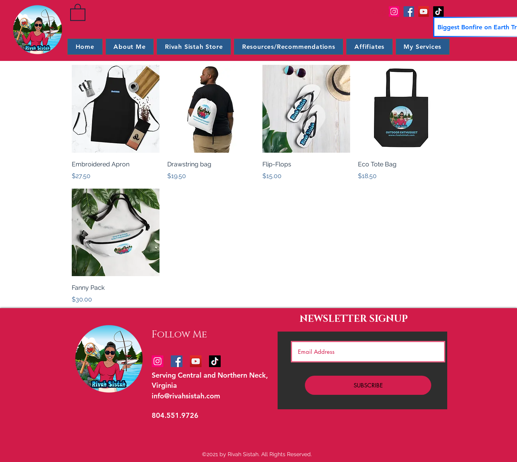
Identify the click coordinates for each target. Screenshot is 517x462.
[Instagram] (157, 361)
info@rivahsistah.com (186, 395)
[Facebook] (409, 11)
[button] (77, 12)
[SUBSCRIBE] (368, 385)
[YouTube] (423, 11)
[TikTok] (438, 11)
